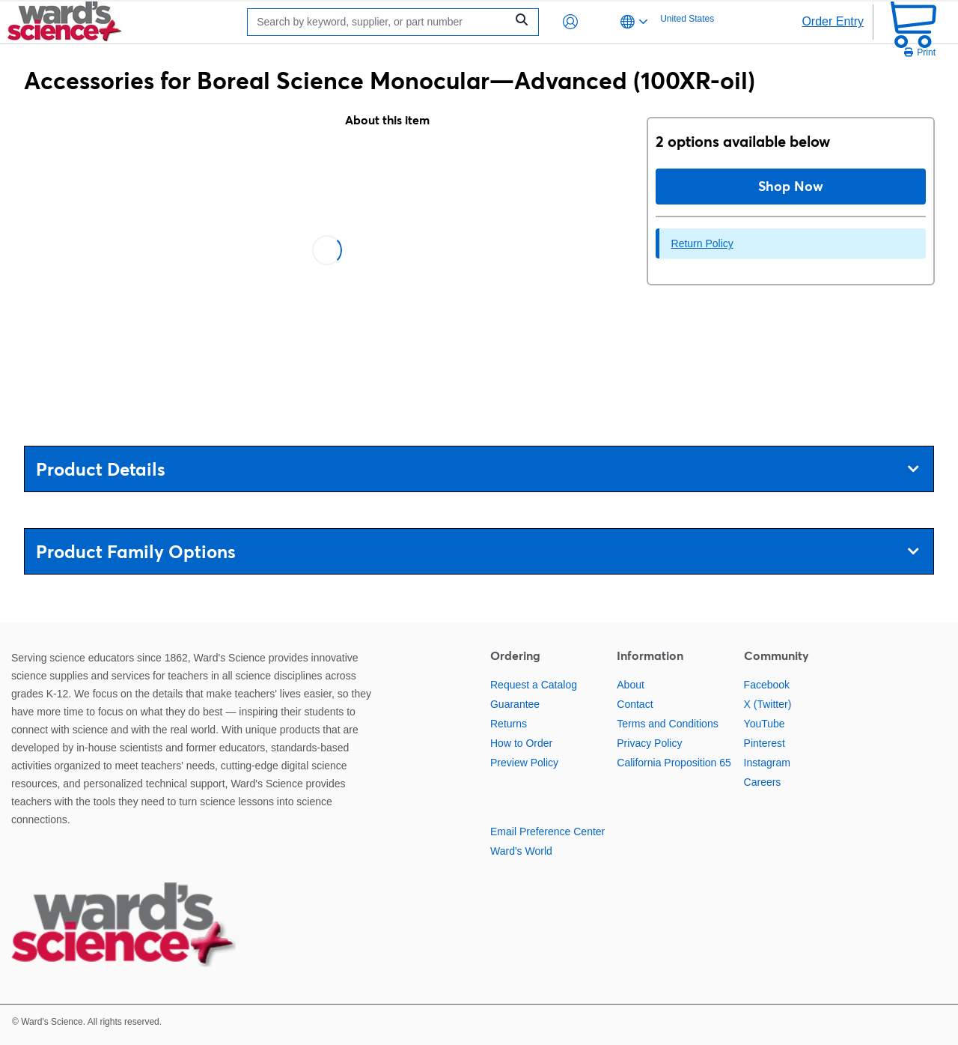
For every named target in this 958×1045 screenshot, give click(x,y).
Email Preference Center (547, 831)
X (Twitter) (768, 704)
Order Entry (833, 21)
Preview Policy (524, 763)
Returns (508, 724)
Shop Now (790, 186)
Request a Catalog (533, 685)
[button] (570, 21)
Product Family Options (477, 552)
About (630, 685)
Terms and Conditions (667, 724)
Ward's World (521, 851)
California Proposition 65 (674, 763)
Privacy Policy (649, 743)
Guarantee (515, 704)
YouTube (764, 724)
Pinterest (764, 743)
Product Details (477, 469)
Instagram (767, 763)
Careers (762, 782)
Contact (635, 704)
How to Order (521, 743)
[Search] (380, 22)
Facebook (767, 685)
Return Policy (702, 243)
